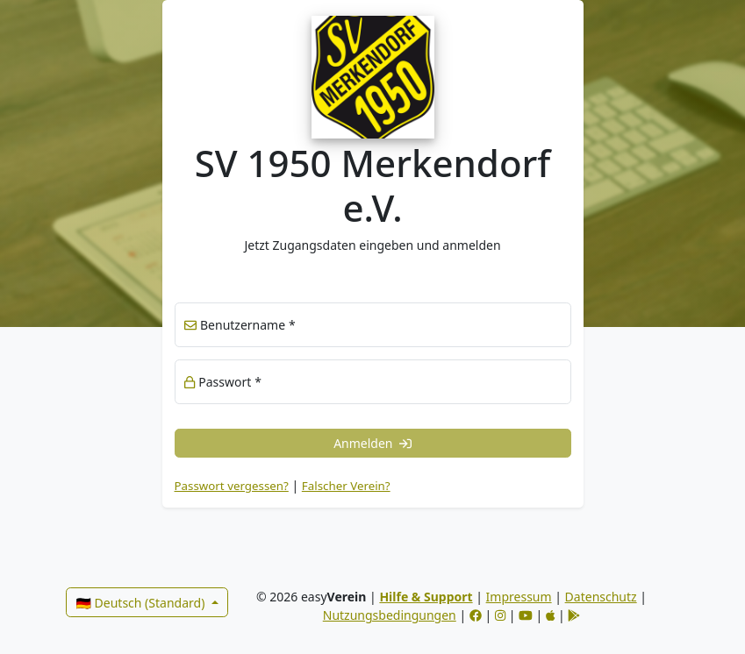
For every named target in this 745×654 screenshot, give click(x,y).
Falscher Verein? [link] (346, 486)
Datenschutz (601, 596)
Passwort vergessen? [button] (232, 486)
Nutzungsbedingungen (389, 615)
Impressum (519, 596)
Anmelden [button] (372, 443)
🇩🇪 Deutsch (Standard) (142, 602)
